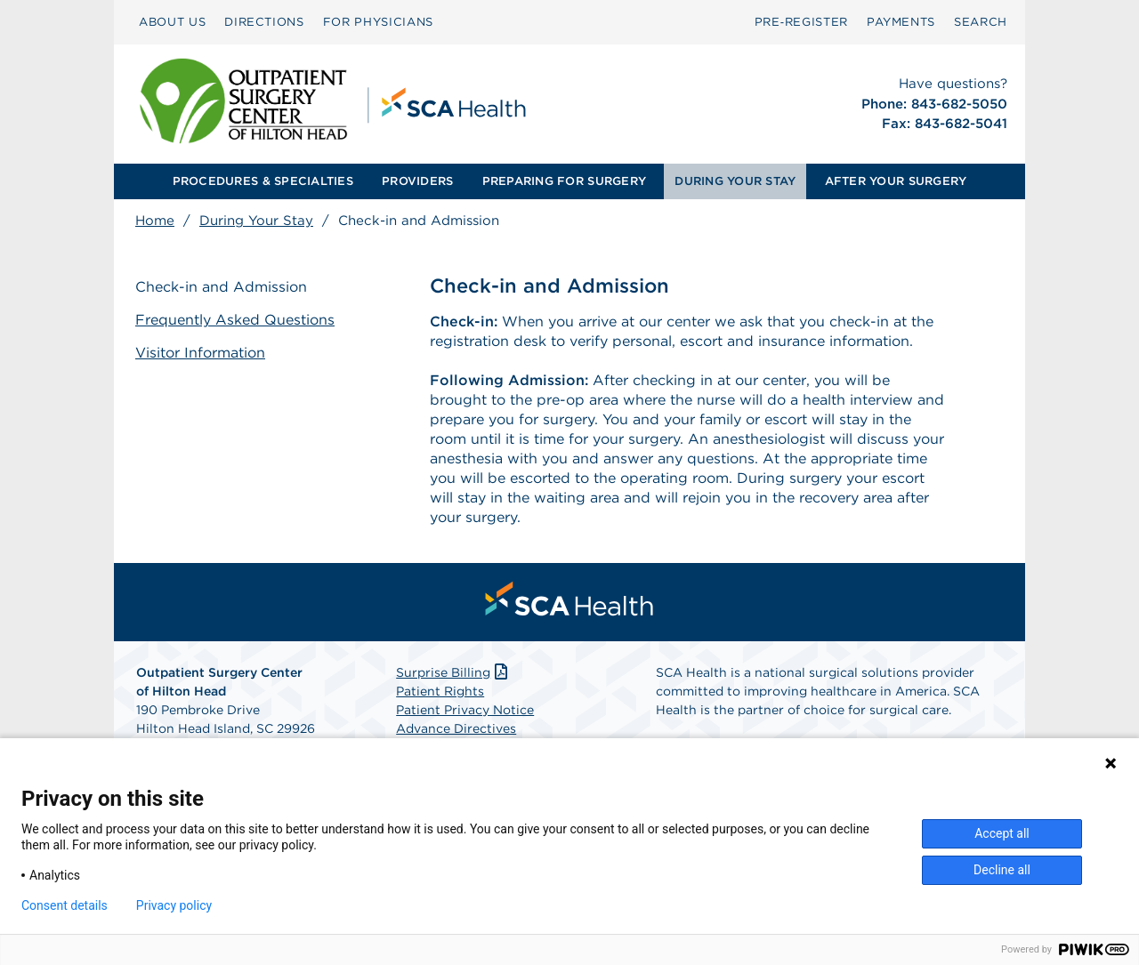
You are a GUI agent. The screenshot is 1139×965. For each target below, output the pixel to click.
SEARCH (980, 21)
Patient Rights (440, 691)
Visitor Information (200, 352)
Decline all (1001, 870)
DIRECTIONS (264, 21)
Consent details (64, 905)
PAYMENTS (901, 21)
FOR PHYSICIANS (378, 21)
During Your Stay (256, 221)
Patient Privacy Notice (465, 710)
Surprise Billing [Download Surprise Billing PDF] (453, 672)
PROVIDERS (417, 181)
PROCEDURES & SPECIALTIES (263, 181)
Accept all (1002, 833)
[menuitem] (172, 22)
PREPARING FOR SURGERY (564, 181)
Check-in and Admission (221, 286)
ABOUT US (172, 21)
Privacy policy (174, 905)
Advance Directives (456, 728)
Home (154, 221)
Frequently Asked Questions (235, 319)
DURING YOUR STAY (735, 181)
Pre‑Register (801, 21)
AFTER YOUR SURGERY (896, 181)
